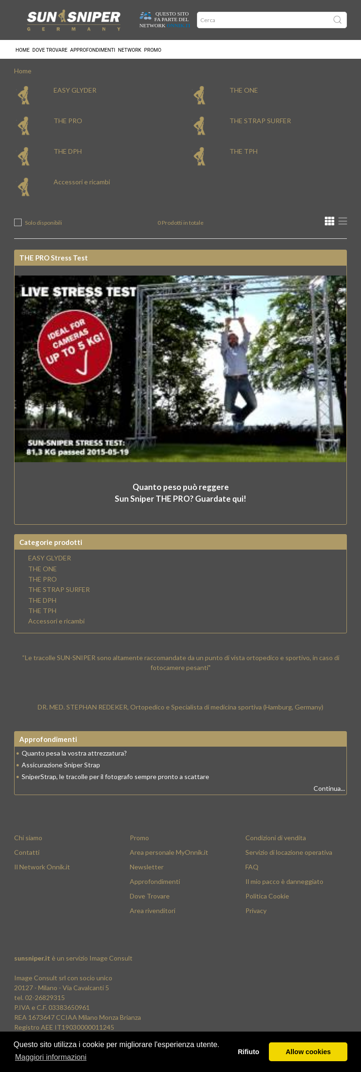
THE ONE (243, 92)
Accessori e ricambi (82, 184)
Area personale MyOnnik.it (169, 854)
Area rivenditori (152, 912)
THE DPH (68, 153)
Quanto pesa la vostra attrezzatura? (74, 755)
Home (23, 50)
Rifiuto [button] (248, 1052)
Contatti (26, 854)
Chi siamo (28, 839)
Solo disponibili (43, 224)
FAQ (252, 869)
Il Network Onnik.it (42, 869)
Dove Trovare (150, 898)
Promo (153, 50)
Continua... (329, 790)
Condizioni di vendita (275, 839)
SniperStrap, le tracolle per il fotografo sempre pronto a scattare (115, 778)
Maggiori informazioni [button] (50, 1057)
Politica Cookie (267, 898)
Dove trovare (50, 50)
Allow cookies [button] (308, 1052)
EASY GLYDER (75, 92)
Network (129, 50)
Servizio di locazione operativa (288, 854)
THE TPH (243, 153)
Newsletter (147, 869)
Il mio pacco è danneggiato (284, 883)
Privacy (256, 912)
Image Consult (111, 960)
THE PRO (68, 122)
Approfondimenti (92, 50)
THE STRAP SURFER (260, 122)
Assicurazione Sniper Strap (61, 767)
